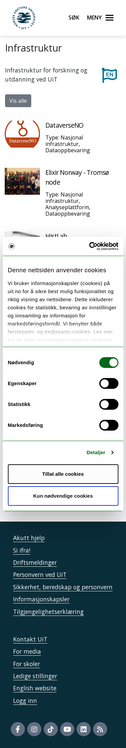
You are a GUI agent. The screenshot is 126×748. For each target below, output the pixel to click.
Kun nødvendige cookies (63, 496)
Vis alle (18, 100)
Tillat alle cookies (63, 474)
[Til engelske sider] (109, 75)
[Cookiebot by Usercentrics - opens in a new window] (89, 246)
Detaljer (96, 452)
